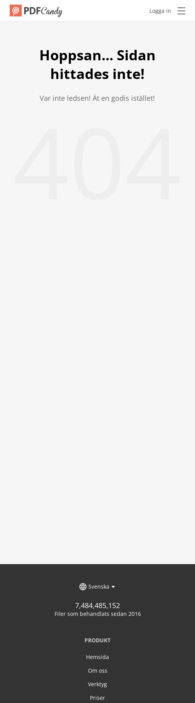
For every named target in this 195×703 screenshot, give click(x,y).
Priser (97, 697)
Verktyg (97, 684)
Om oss (97, 670)
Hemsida (97, 657)
